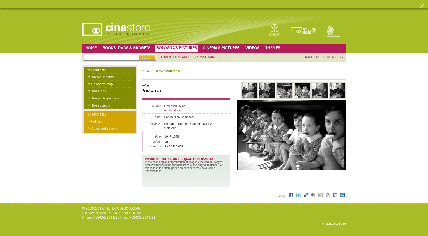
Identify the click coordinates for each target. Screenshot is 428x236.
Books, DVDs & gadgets (126, 48)
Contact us (333, 57)
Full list (96, 121)
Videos (252, 48)
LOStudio (340, 223)
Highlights (98, 70)
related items (173, 110)
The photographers (105, 98)
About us (312, 57)
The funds (98, 91)
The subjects (100, 105)
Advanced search (176, 57)
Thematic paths (102, 77)
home (91, 48)
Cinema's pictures (221, 48)
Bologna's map (102, 84)
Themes (272, 48)
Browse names (206, 57)
